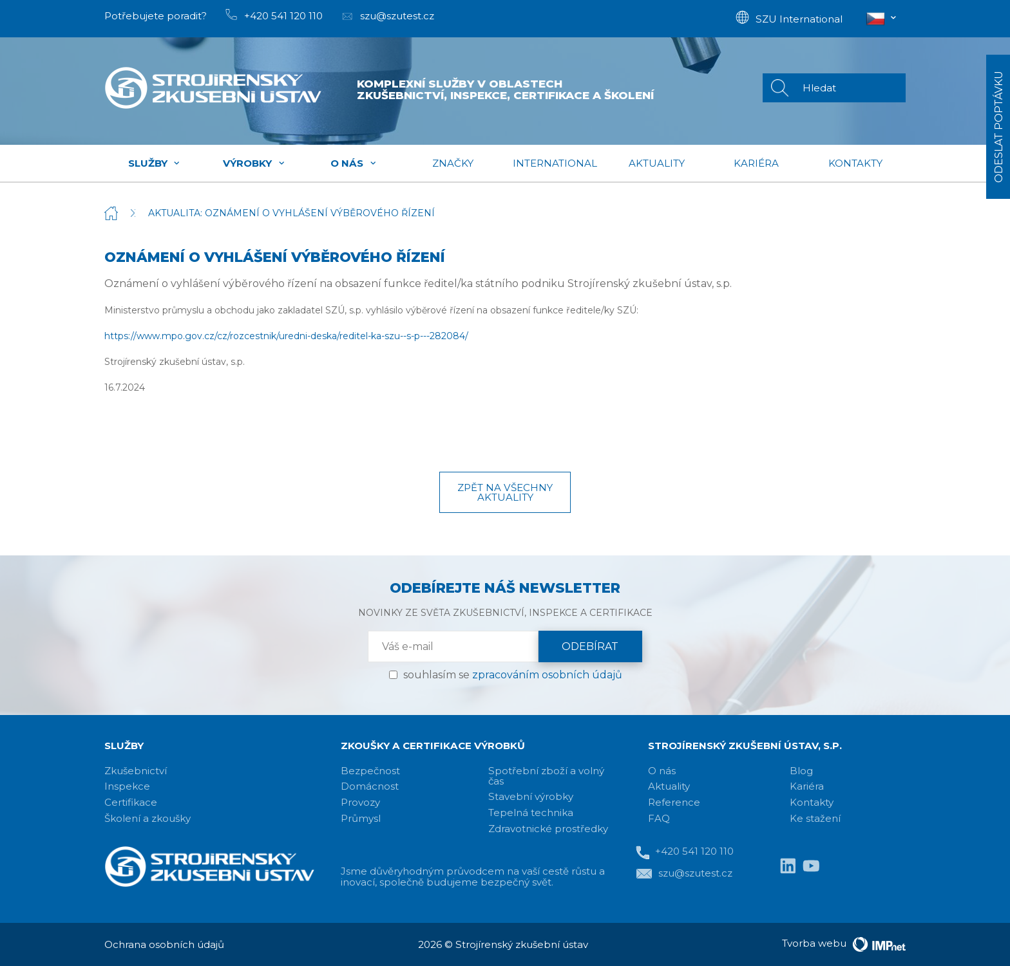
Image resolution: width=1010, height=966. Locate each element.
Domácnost (370, 786)
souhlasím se (512, 675)
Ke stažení (815, 818)
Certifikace (130, 802)
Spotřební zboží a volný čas (546, 776)
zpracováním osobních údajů (547, 675)
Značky (452, 163)
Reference (674, 802)
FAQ (659, 818)
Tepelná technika (530, 812)
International (555, 163)
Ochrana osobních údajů (164, 944)
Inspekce (127, 786)
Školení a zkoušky (147, 818)
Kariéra (756, 163)
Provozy (360, 802)
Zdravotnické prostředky (548, 828)
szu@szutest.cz (684, 874)
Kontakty (855, 163)
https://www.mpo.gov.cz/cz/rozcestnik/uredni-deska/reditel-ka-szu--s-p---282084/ (286, 336)
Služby (154, 163)
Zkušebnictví (135, 771)
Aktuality (657, 163)
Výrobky (254, 163)
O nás (353, 163)
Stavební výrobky (530, 796)
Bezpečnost (370, 771)
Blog (801, 771)
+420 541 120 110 (685, 852)
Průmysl (361, 818)
